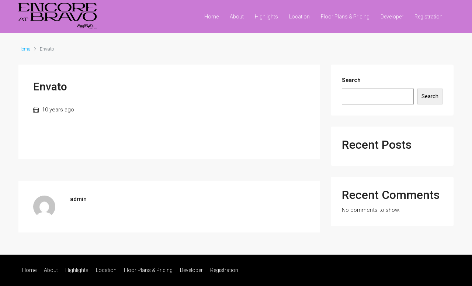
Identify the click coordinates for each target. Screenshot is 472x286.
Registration (428, 17)
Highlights (266, 17)
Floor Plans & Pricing (345, 17)
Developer (392, 17)
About (237, 17)
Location (299, 17)
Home (211, 17)
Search (351, 80)
